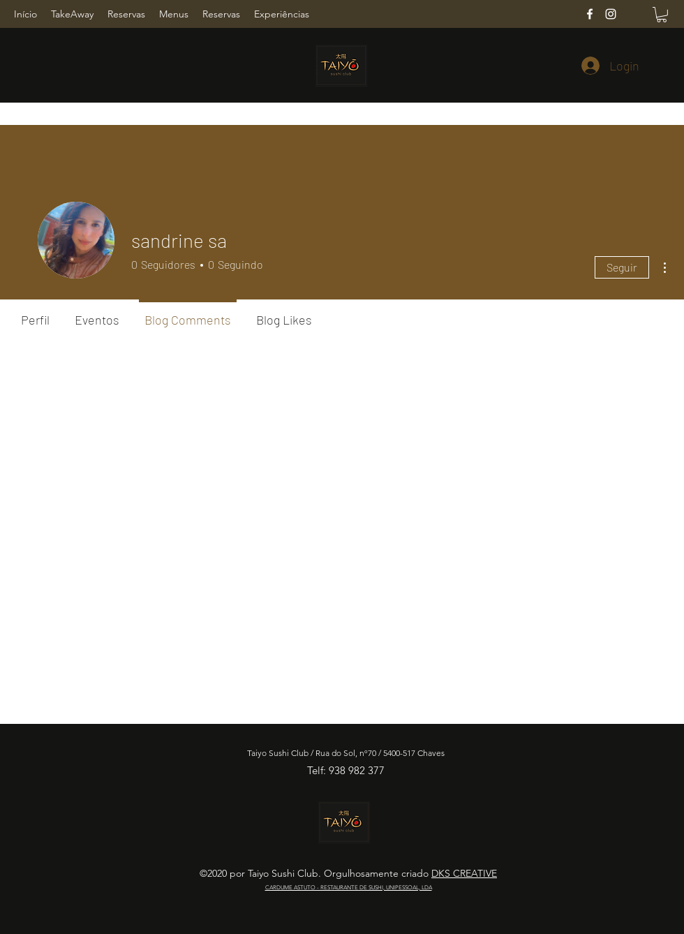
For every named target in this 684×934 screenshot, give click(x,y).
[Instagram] (611, 14)
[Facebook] (590, 14)
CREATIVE (475, 873)
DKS (442, 873)
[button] (662, 14)
